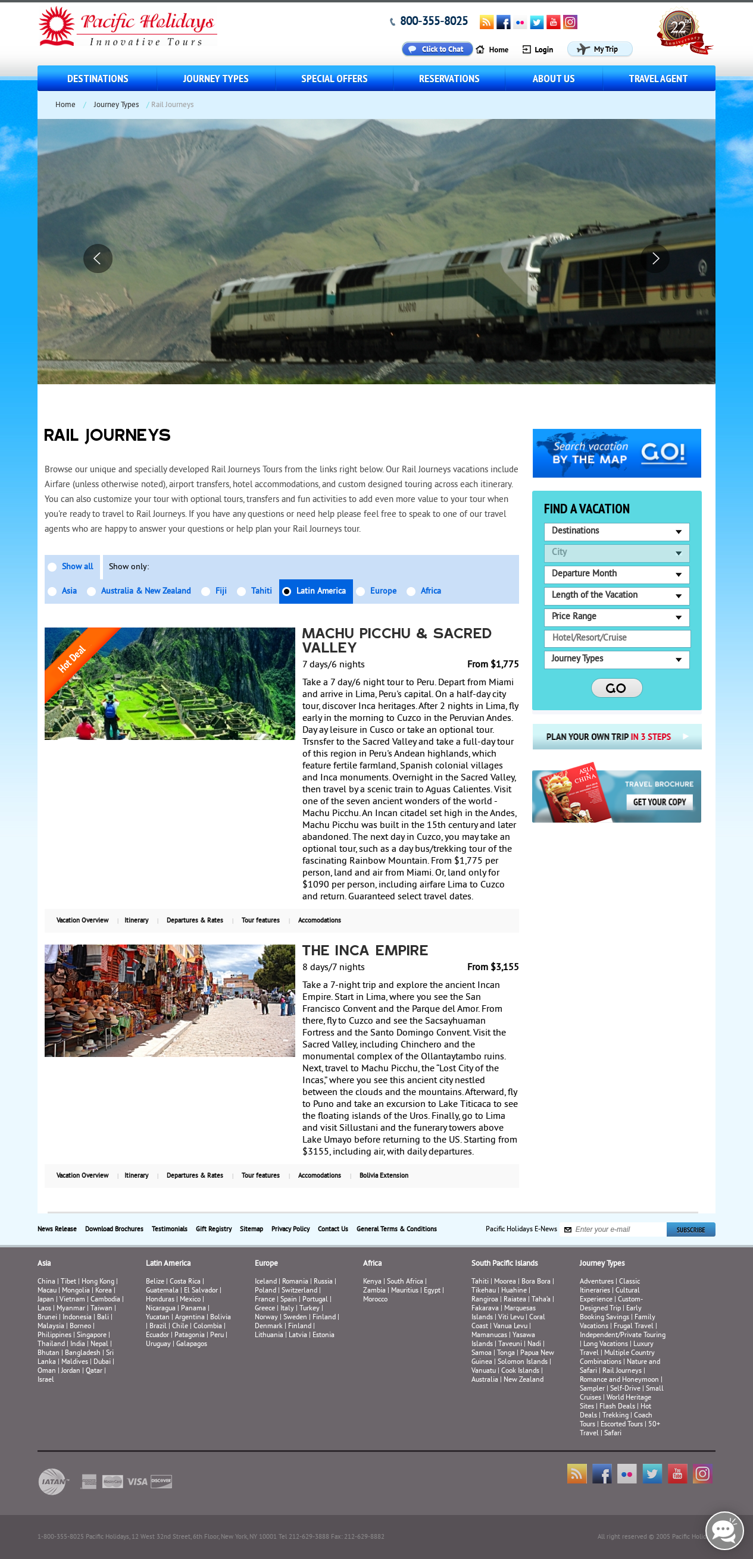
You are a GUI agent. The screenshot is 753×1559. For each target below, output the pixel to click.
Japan (46, 1299)
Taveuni (510, 1344)
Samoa (481, 1353)
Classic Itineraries (610, 1286)
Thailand (51, 1344)
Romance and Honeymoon (619, 1380)
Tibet (69, 1282)
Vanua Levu (510, 1326)
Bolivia (220, 1317)
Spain (288, 1299)
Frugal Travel (634, 1326)
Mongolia (76, 1291)
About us (554, 78)
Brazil (158, 1326)
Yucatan (158, 1317)
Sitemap (251, 1229)
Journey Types (216, 78)
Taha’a (541, 1299)
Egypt (432, 1291)
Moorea (505, 1282)
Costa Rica (185, 1282)
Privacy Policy (290, 1229)
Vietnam (72, 1299)
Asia (69, 591)
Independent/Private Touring (622, 1335)
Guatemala (162, 1291)
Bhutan (49, 1353)
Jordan (70, 1371)
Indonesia (77, 1317)
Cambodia (105, 1299)
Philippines (54, 1335)
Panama (193, 1308)
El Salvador (201, 1291)
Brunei (47, 1317)
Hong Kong (98, 1282)
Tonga (506, 1353)
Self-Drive (625, 1389)
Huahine (514, 1291)
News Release (57, 1229)
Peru (217, 1335)
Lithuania (269, 1335)
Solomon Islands (523, 1362)
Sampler (592, 1389)
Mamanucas (489, 1335)
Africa (431, 591)
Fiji (221, 591)
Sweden (295, 1317)
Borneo (80, 1326)
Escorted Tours (622, 1424)
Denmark (269, 1326)
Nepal (99, 1344)
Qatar (94, 1371)
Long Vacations (605, 1344)
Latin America (321, 591)
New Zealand (523, 1380)
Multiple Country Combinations (617, 1358)
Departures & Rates (195, 921)
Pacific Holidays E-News (521, 1229)
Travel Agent (658, 78)
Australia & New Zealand (146, 591)
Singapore (92, 1335)
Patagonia (190, 1335)
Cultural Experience (610, 1295)
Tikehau (483, 1291)
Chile (180, 1326)
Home (65, 105)
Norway (266, 1317)
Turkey (309, 1308)
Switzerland (299, 1291)
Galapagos (191, 1344)
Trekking (615, 1415)
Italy (287, 1308)
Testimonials (170, 1229)
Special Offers (334, 78)
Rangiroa (484, 1299)
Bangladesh (83, 1353)
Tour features (261, 921)
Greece (265, 1308)
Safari (612, 1433)
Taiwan (101, 1308)
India (77, 1344)
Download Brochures (114, 1229)
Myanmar (71, 1308)
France (265, 1299)
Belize (155, 1282)
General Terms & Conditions (397, 1229)
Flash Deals (617, 1407)
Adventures (597, 1282)
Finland (324, 1317)
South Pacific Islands (504, 1264)
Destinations (98, 78)
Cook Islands (520, 1371)
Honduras (160, 1299)
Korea (103, 1291)
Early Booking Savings (611, 1313)
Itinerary (136, 921)
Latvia (298, 1335)
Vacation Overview (82, 921)
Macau (47, 1291)
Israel (46, 1380)
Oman (47, 1371)
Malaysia (51, 1326)
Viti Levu (511, 1317)
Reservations (449, 78)
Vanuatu (483, 1371)
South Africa (405, 1282)
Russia (323, 1282)
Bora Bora (536, 1282)
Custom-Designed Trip (611, 1304)
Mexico (190, 1299)
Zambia (374, 1291)
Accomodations (319, 921)
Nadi (534, 1344)
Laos (44, 1308)
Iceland (266, 1282)
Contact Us (333, 1229)
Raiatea (515, 1299)
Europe (383, 591)
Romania (295, 1282)
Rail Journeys (622, 1371)
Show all (77, 567)
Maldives (74, 1362)
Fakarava (485, 1308)
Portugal (315, 1299)
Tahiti (261, 591)
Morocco (375, 1299)
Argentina (190, 1317)
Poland (265, 1291)
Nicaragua (161, 1308)
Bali (103, 1317)
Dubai (102, 1362)
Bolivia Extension (384, 1176)
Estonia (324, 1335)
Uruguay (158, 1344)
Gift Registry (214, 1229)
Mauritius (404, 1291)
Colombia (207, 1326)
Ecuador (157, 1335)
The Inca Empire (365, 952)
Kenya (372, 1282)
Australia (484, 1380)
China (46, 1282)
